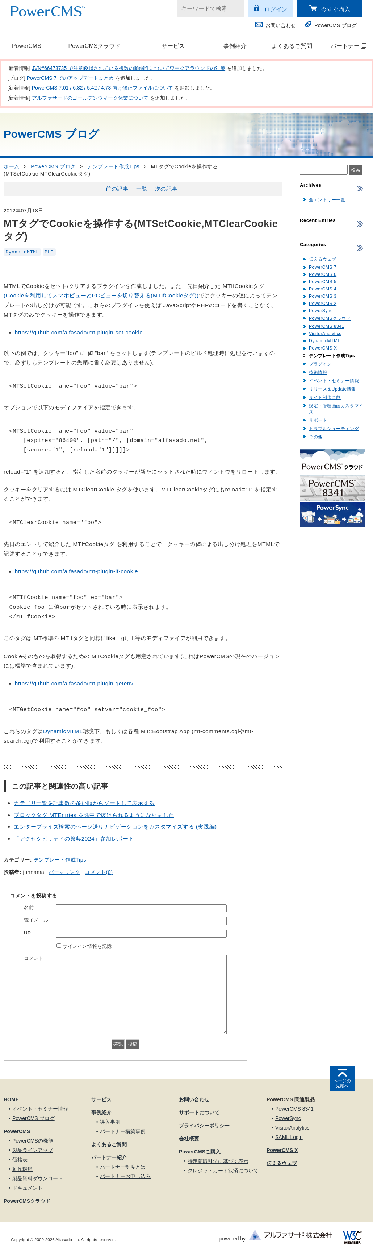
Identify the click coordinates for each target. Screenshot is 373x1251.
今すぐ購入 (335, 9)
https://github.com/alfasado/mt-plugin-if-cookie (76, 571)
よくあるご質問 (292, 46)
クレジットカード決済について (223, 1170)
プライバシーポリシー (204, 1125)
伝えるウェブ (322, 259)
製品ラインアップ (32, 1150)
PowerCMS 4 (322, 289)
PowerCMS (26, 46)
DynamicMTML (22, 252)
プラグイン (320, 364)
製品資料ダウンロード (37, 1178)
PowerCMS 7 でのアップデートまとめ (70, 78)
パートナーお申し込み (125, 1176)
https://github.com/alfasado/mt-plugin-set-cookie (79, 332)
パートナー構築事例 (123, 1131)
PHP (49, 252)
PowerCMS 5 (322, 281)
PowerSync (321, 310)
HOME (11, 1099)
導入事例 (110, 1122)
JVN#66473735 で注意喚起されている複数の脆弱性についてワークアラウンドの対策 (128, 68)
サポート (318, 420)
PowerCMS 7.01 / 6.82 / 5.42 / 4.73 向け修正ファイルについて (102, 88)
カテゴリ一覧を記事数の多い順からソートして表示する (84, 803)
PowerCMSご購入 (200, 1152)
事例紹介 (235, 46)
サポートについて (199, 1112)
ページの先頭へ (342, 1083)
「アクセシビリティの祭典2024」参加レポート (74, 838)
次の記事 (166, 189)
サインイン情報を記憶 (87, 946)
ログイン (276, 9)
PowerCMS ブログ (335, 25)
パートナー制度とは (123, 1167)
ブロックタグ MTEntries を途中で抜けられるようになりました (94, 815)
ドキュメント (27, 1188)
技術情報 (318, 372)
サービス (173, 46)
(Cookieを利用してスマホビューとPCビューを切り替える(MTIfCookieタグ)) (101, 295)
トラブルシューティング (334, 428)
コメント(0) (99, 872)
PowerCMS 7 (322, 267)
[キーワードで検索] (206, 8)
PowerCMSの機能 (32, 1141)
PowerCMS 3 (322, 296)
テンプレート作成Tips (113, 166)
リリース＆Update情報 (332, 389)
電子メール (36, 920)
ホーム (12, 166)
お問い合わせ (280, 25)
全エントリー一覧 (327, 199)
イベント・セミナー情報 (334, 380)
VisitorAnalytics (325, 333)
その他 (316, 436)
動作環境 (22, 1169)
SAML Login (289, 1137)
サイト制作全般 (325, 397)
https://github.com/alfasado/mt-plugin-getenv (74, 683)
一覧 (141, 189)
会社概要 (189, 1138)
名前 (29, 907)
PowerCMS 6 (322, 274)
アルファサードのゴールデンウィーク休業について (90, 98)
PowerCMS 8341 (326, 326)
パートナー (345, 46)
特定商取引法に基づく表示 (218, 1161)
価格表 (20, 1160)
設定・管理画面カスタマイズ (336, 408)
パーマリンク (64, 872)
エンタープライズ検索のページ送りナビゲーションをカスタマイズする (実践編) (115, 826)
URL (29, 933)
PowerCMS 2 (322, 303)
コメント (33, 958)
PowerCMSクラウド (94, 46)
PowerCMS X (323, 348)
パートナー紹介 (109, 1157)
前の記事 (117, 189)
